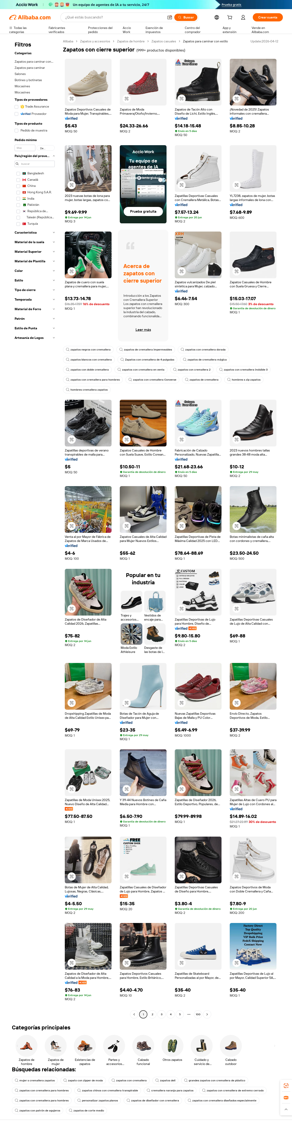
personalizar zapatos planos (97, 1100)
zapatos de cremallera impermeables (145, 349)
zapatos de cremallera (202, 379)
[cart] (230, 18)
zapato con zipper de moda (83, 1080)
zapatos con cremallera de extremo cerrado (233, 1090)
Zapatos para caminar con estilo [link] (205, 41)
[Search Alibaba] (114, 17)
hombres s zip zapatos (244, 379)
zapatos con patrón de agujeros (37, 1110)
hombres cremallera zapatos (87, 390)
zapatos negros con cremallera (88, 349)
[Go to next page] (207, 1014)
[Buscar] (185, 17)
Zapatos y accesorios (95, 41)
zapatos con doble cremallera (87, 369)
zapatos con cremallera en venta (140, 369)
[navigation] (34, 528)
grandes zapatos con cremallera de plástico (214, 1080)
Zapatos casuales (163, 41)
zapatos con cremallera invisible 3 (243, 369)
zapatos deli (165, 1080)
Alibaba (68, 41)
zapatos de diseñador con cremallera (153, 1100)
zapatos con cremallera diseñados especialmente (222, 1100)
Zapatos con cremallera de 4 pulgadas (147, 359)
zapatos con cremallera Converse (152, 379)
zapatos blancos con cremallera (89, 359)
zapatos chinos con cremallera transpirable (107, 1090)
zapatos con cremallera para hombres (93, 379)
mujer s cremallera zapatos (35, 1080)
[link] (286, 1086)
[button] (169, 17)
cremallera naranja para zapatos (170, 1090)
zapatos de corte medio (86, 1110)
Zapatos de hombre (131, 41)
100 (198, 1014)
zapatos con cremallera (129, 1080)
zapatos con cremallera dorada (203, 349)
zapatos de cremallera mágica (205, 359)
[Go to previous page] (134, 1014)
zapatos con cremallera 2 (192, 369)
